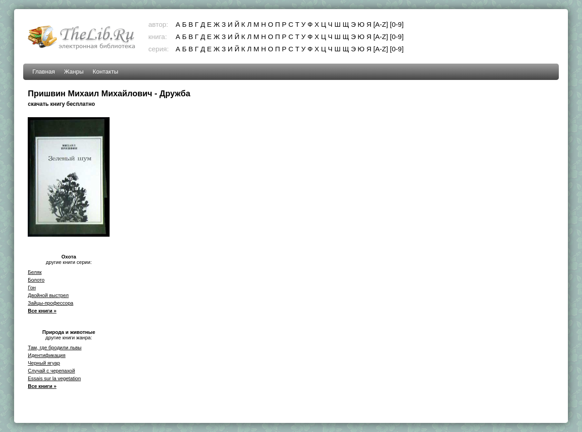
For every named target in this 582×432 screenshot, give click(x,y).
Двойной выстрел (48, 295)
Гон (32, 287)
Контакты (105, 71)
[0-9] (397, 24)
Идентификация (46, 355)
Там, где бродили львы (54, 347)
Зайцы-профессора (50, 303)
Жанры (74, 71)
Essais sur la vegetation (54, 378)
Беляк (34, 272)
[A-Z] (380, 24)
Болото (36, 280)
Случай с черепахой (51, 370)
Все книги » (42, 310)
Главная (43, 71)
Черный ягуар (44, 363)
